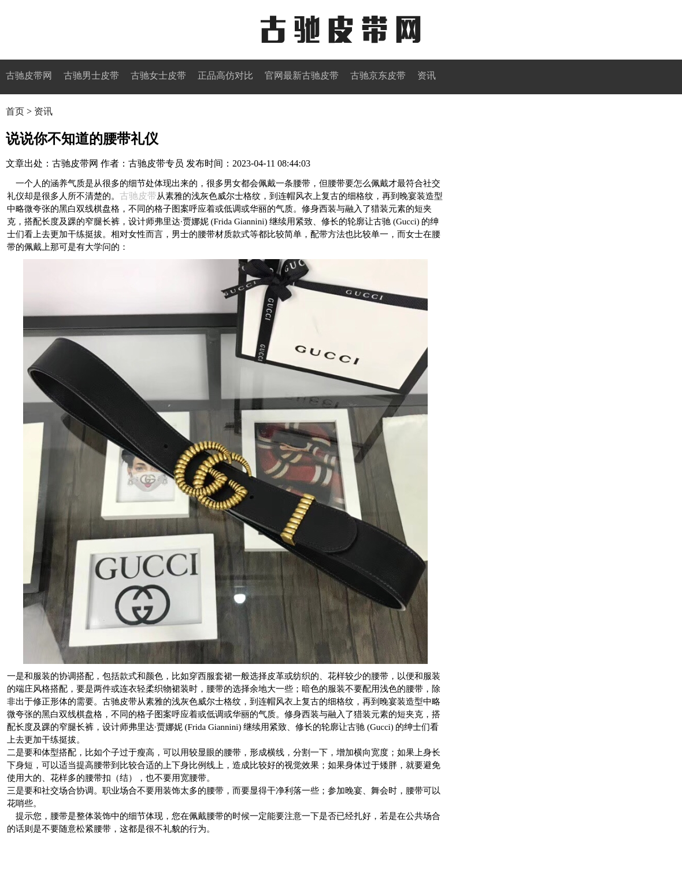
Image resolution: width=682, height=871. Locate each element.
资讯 (426, 75)
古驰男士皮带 (91, 75)
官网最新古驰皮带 (302, 75)
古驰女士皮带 (158, 75)
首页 (15, 111)
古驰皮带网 (341, 30)
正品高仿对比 (225, 75)
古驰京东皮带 (378, 75)
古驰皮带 (138, 196)
